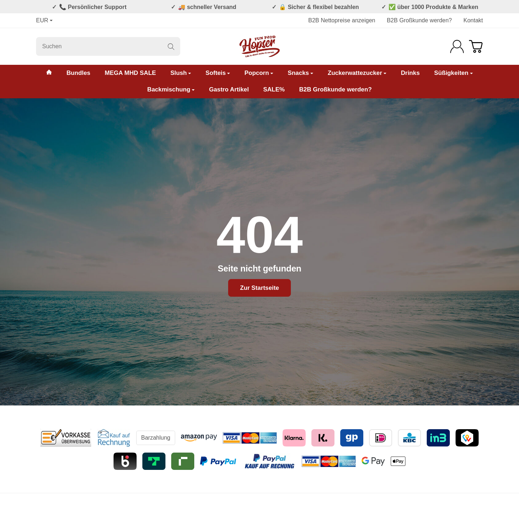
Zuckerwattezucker (357, 72)
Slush (180, 72)
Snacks (300, 72)
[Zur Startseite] (259, 46)
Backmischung (171, 89)
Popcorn (258, 72)
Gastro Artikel (229, 89)
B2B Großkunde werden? (419, 20)
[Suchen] (108, 46)
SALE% (274, 89)
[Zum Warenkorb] (476, 46)
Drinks (410, 72)
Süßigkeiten (453, 72)
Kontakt (473, 20)
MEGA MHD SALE (130, 72)
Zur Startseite (259, 287)
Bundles (78, 72)
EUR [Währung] (44, 20)
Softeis (217, 72)
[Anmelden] (457, 46)
